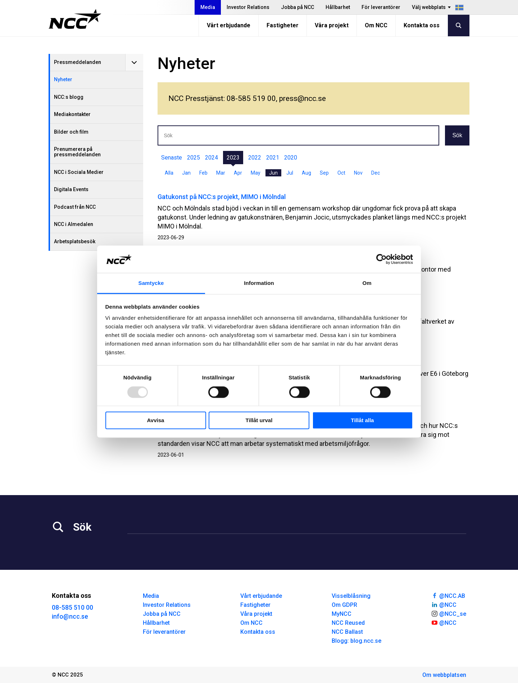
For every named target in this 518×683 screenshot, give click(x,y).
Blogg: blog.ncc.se (356, 640)
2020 (290, 157)
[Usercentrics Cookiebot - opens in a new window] (381, 259)
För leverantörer (381, 7)
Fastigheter (283, 25)
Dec (375, 173)
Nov (358, 173)
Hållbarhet (338, 7)
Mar (220, 173)
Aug (306, 173)
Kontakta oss (422, 25)
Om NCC (376, 25)
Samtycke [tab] (151, 283)
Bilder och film (71, 132)
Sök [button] (457, 135)
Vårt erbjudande (228, 25)
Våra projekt (332, 25)
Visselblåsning (351, 595)
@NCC (443, 604)
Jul (289, 173)
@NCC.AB (448, 595)
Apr (238, 173)
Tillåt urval (259, 420)
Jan (186, 173)
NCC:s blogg (68, 97)
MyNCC (341, 613)
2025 (193, 157)
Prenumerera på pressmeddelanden (77, 151)
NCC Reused (348, 622)
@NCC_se (448, 613)
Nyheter (63, 79)
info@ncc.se (70, 616)
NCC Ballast (347, 631)
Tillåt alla (362, 420)
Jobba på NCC (297, 7)
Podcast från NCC (75, 207)
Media (207, 7)
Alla (169, 173)
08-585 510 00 (72, 607)
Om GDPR (344, 604)
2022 (254, 157)
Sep (324, 173)
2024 (211, 157)
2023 (233, 157)
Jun (273, 173)
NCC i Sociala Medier (79, 172)
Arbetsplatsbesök (74, 241)
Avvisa (155, 420)
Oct (341, 173)
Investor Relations (248, 7)
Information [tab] (259, 283)
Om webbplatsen (444, 675)
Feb (203, 173)
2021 (272, 157)
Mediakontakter (72, 114)
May (255, 173)
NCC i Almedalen (73, 224)
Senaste (171, 157)
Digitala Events (71, 189)
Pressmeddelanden (77, 62)
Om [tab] (366, 283)
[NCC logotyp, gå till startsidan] (75, 19)
